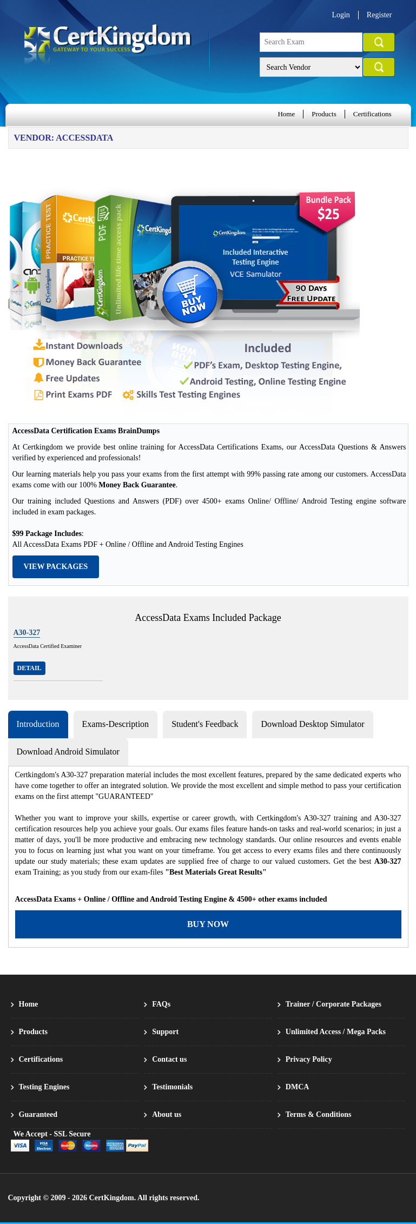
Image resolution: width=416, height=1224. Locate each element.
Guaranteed (38, 1114)
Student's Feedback (204, 724)
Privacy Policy (309, 1059)
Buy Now (208, 924)
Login (340, 15)
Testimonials (172, 1087)
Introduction (38, 724)
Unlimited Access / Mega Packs (336, 1032)
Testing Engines (44, 1087)
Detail (29, 668)
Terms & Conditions (319, 1114)
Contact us (169, 1059)
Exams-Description (115, 724)
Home (286, 114)
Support (165, 1032)
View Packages (56, 567)
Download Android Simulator (68, 751)
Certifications (372, 114)
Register (379, 15)
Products (324, 114)
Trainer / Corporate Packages (333, 1004)
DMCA (297, 1087)
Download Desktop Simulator (312, 724)
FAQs (161, 1004)
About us (166, 1114)
